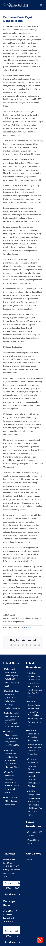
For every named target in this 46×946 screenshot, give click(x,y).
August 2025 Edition (33, 842)
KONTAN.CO (28, 627)
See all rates (12, 894)
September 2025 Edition (35, 834)
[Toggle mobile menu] (41, 5)
